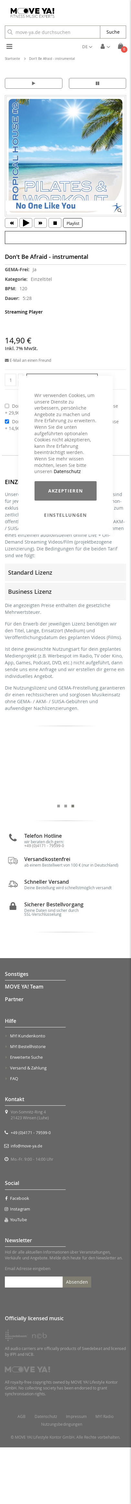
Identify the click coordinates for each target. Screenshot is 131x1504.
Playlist (73, 223)
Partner (14, 1056)
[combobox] (52, 32)
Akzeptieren (65, 491)
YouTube (16, 1276)
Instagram (17, 1265)
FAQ (14, 1135)
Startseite (12, 59)
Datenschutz (67, 471)
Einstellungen (65, 515)
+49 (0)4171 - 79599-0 (31, 1189)
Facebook (17, 1255)
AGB (21, 1473)
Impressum (76, 1473)
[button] (87, 46)
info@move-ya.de (26, 1202)
